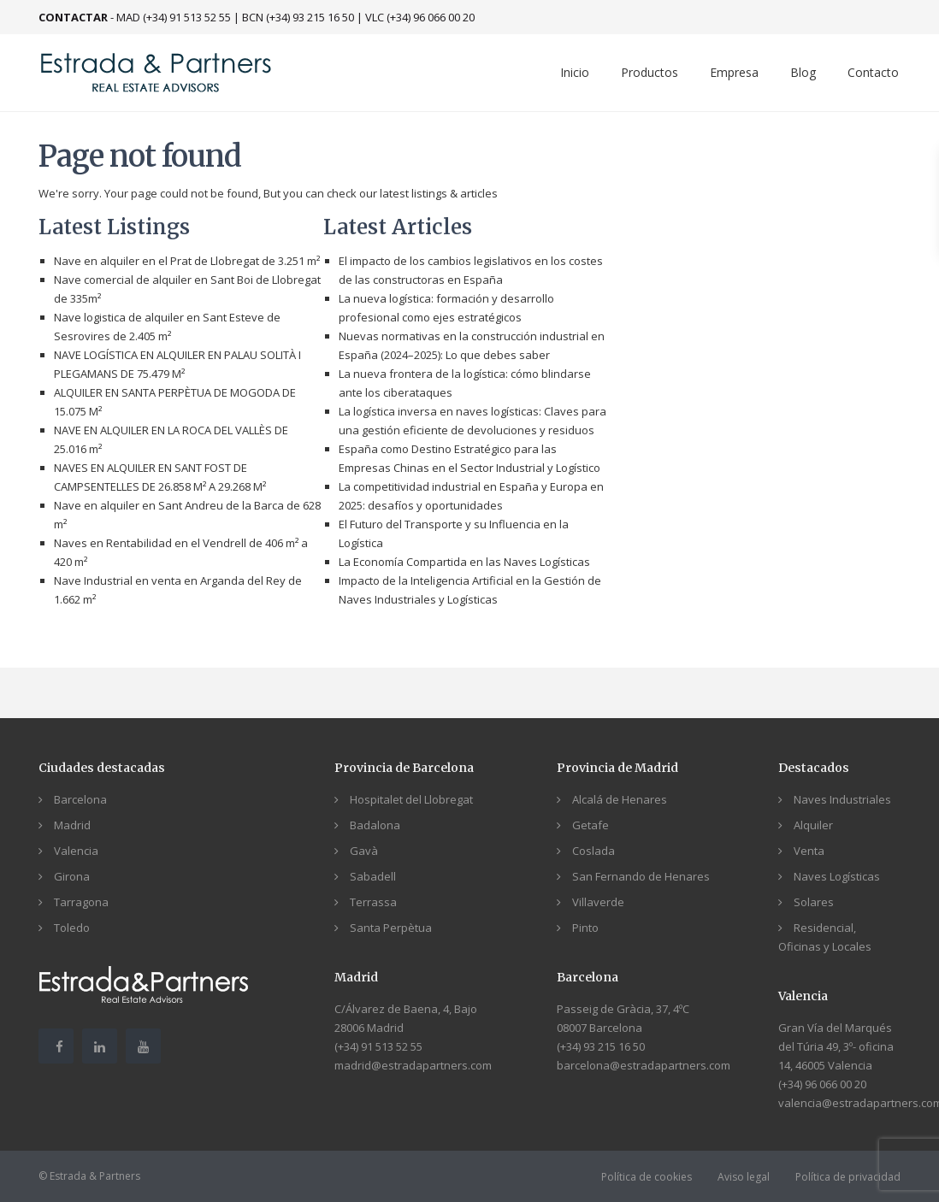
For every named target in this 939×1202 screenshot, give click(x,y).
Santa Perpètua (391, 927)
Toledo (72, 927)
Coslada (593, 850)
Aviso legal (744, 1177)
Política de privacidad (848, 1177)
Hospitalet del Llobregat (411, 799)
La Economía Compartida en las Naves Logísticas (464, 561)
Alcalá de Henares (619, 799)
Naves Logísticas (837, 876)
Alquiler (813, 825)
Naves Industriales (842, 799)
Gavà (364, 850)
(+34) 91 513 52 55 (378, 1046)
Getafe (590, 825)
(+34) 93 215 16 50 (601, 1046)
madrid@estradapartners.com (413, 1065)
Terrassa (373, 902)
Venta (809, 850)
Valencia (76, 850)
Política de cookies (646, 1177)
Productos (649, 72)
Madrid (72, 825)
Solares (814, 902)
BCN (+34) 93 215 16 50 (298, 17)
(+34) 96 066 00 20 (822, 1084)
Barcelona (80, 799)
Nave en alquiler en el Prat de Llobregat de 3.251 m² (187, 260)
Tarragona (81, 902)
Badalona (375, 825)
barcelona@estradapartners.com (643, 1065)
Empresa (734, 72)
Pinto (585, 927)
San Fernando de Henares (641, 876)
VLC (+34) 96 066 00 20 (420, 17)
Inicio (574, 72)
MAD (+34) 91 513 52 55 (173, 17)
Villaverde (598, 902)
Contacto (873, 72)
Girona (72, 876)
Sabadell (373, 876)
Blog (803, 72)
